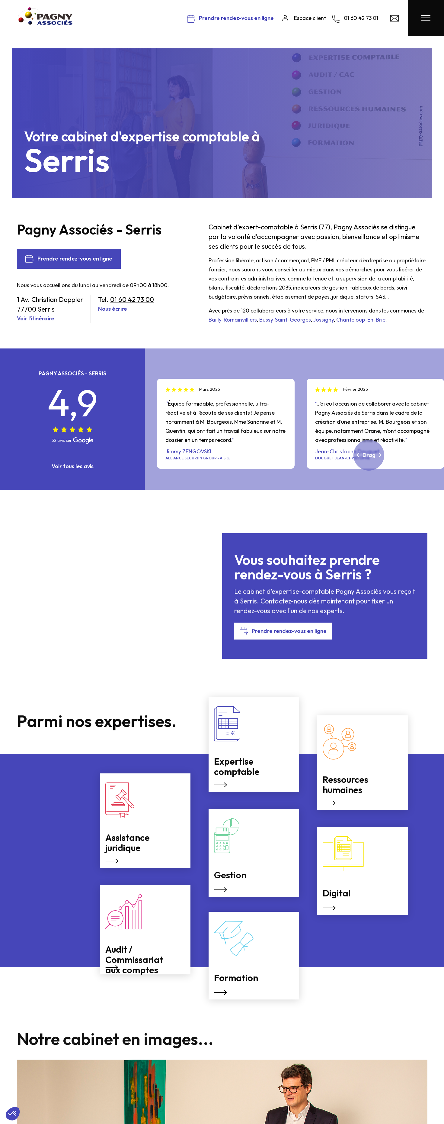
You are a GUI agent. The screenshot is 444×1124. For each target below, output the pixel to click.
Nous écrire (112, 308)
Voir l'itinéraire (35, 318)
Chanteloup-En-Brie (360, 319)
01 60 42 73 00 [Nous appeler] (132, 299)
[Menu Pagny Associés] (426, 18)
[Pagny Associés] (45, 22)
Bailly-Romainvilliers (233, 319)
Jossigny (323, 319)
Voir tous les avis (73, 466)
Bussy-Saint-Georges (285, 319)
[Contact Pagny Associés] (394, 19)
